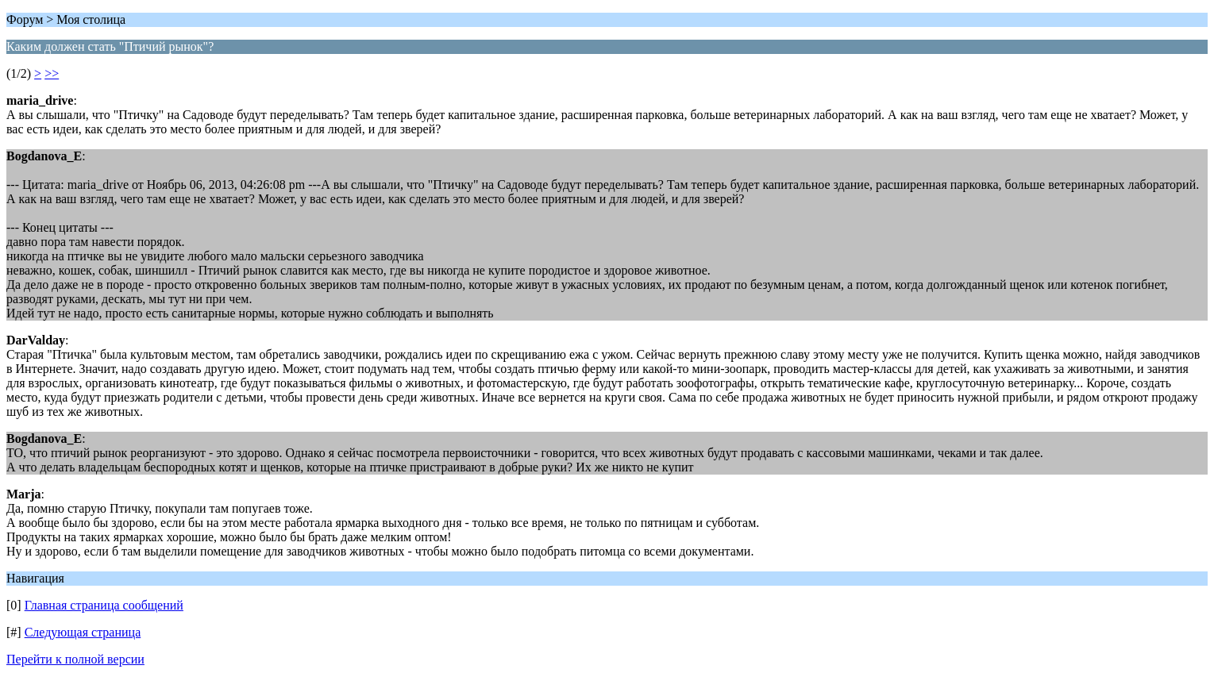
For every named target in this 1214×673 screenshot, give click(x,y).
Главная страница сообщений (104, 605)
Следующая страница (83, 632)
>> (51, 73)
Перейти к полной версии (75, 659)
